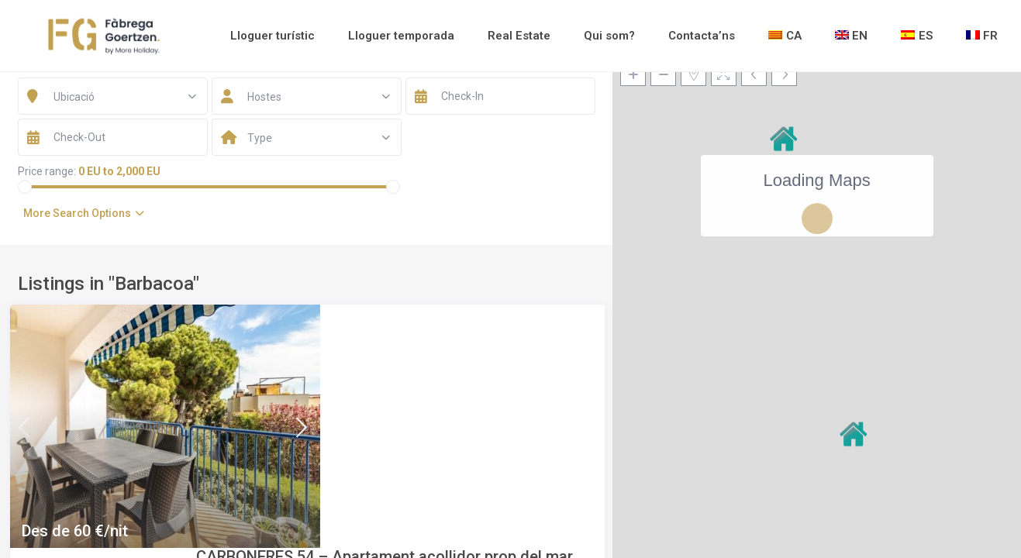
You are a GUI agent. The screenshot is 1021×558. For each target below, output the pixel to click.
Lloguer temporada (401, 36)
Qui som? (609, 36)
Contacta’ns (701, 36)
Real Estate (519, 36)
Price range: (47, 171)
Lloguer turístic (272, 36)
